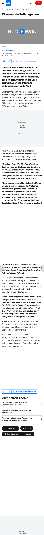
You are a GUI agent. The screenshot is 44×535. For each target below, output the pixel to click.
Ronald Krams (9, 50)
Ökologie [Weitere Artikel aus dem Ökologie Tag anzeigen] (27, 428)
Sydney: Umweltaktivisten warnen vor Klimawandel (16, 411)
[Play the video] (22, 31)
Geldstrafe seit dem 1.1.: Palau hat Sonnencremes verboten (14, 404)
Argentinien (25, 9)
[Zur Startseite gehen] (8, 3)
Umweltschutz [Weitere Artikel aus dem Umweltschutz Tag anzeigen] (10, 428)
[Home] (2, 9)
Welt (18, 9)
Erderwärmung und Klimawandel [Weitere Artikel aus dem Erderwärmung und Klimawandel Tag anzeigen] (18, 434)
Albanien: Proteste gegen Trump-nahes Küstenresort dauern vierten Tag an (17, 419)
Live (38, 3)
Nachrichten (10, 9)
